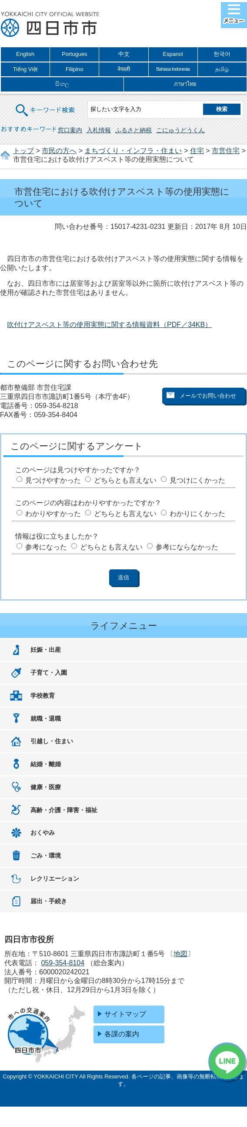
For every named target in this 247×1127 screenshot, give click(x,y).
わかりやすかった (53, 513)
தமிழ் (222, 69)
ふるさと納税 (133, 130)
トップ (23, 150)
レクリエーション (54, 878)
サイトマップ (125, 1014)
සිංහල (62, 84)
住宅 (197, 150)
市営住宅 (226, 150)
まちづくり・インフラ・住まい (133, 150)
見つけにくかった (197, 480)
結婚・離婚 (45, 764)
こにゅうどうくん (180, 130)
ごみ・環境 (45, 855)
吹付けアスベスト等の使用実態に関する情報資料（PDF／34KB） (109, 324)
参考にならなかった (187, 547)
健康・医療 (45, 787)
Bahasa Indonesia (173, 69)
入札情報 (99, 130)
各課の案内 (121, 1034)
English (25, 54)
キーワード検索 (45, 104)
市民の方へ (59, 150)
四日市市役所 (50, 25)
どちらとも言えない (125, 480)
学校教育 (42, 695)
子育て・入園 (48, 672)
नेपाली (123, 69)
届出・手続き (48, 901)
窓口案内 (70, 130)
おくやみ (42, 832)
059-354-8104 (62, 963)
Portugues (74, 54)
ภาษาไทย (185, 84)
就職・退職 (45, 718)
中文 (124, 54)
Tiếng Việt (25, 69)
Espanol (173, 54)
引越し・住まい (51, 741)
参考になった (46, 547)
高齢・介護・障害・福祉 (63, 810)
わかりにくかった (197, 513)
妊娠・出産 (45, 649)
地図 (180, 953)
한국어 (222, 54)
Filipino (74, 69)
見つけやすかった (53, 480)
